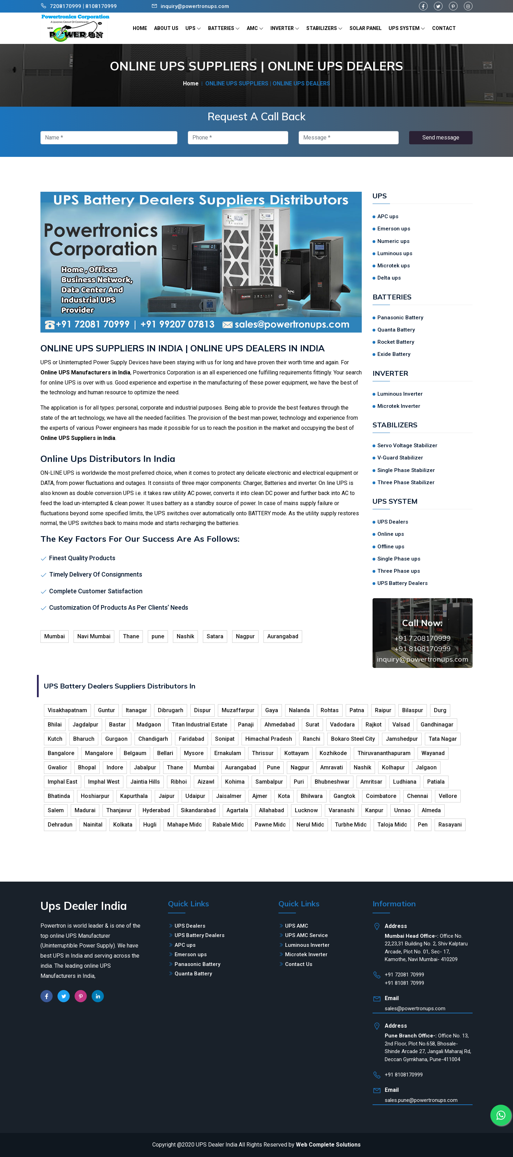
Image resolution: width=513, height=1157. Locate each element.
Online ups (390, 534)
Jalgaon (426, 767)
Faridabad (191, 739)
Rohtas (330, 710)
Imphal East (62, 781)
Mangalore (99, 753)
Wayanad (433, 753)
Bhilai (55, 724)
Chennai (417, 796)
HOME (140, 28)
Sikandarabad (198, 810)
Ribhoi (179, 781)
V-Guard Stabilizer (400, 458)
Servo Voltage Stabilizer (407, 445)
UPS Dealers (392, 522)
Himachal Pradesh (268, 739)
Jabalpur (145, 767)
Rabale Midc (228, 824)
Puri (299, 781)
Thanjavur (119, 810)
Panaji (246, 724)
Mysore (194, 753)
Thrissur (263, 753)
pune (158, 636)
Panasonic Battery (400, 317)
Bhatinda (59, 796)
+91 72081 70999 (404, 975)
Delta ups (389, 278)
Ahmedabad (280, 724)
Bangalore (61, 753)
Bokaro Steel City (353, 739)
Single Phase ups (398, 559)
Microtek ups (393, 265)
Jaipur (167, 796)
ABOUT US (166, 28)
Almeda (431, 810)
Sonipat (225, 739)
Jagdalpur (85, 724)
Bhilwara (312, 796)
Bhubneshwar (332, 781)
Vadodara (342, 724)
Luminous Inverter (400, 394)
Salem (56, 810)
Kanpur (374, 810)
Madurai (85, 810)
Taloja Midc (392, 824)
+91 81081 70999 (404, 983)
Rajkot (374, 724)
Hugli (149, 824)
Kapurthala (134, 796)
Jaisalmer (229, 796)
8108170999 (101, 6)
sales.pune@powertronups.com (421, 1100)
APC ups (387, 216)
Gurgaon (116, 739)
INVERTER (284, 28)
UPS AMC (296, 926)
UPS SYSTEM (407, 28)
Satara (215, 636)
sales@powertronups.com (415, 1008)
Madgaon (149, 724)
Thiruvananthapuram (384, 753)
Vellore (448, 796)
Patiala (436, 781)
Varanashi (341, 810)
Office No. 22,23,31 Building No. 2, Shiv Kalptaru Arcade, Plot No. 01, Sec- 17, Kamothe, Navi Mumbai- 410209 (426, 948)
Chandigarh (153, 739)
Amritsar (371, 781)
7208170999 (65, 6)
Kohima (235, 781)
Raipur (383, 710)
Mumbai (54, 636)
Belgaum (135, 753)
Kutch (55, 739)
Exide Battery (394, 354)
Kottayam (296, 753)
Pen (423, 824)
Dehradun (60, 824)
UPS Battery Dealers (402, 583)
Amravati (331, 767)
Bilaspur (412, 710)
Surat (312, 724)
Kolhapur (393, 767)
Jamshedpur (402, 739)
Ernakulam (227, 753)
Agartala (237, 810)
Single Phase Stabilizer (406, 470)
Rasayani (450, 824)
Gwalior (57, 767)
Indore (115, 767)
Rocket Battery (395, 342)
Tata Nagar (443, 739)
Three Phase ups (398, 571)
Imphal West (104, 781)
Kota (284, 796)
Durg (440, 710)
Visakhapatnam (67, 710)
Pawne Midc (270, 824)
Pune (273, 767)
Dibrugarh (170, 710)
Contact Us (298, 964)
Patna (357, 710)
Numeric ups (393, 241)
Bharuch (83, 739)
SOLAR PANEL (366, 28)
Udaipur (195, 796)
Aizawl (206, 781)
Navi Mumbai (93, 636)
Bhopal (87, 767)
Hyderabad (156, 810)
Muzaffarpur (238, 710)
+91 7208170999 (423, 638)
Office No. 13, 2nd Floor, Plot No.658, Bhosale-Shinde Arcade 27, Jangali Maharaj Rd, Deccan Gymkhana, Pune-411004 (428, 1048)
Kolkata (122, 824)
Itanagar (136, 710)
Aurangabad (282, 636)
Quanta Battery (396, 330)
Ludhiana (404, 781)
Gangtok (344, 796)
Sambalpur (269, 781)
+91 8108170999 (423, 648)
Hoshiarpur (95, 796)
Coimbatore (381, 796)
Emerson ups (393, 229)
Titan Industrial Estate (199, 724)
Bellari (165, 753)
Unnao (402, 810)
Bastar (117, 724)
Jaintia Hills (145, 781)
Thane (131, 636)
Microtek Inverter (398, 406)
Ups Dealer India (83, 906)
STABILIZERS (324, 28)
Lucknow (306, 810)
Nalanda (299, 710)
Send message (440, 137)
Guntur (106, 710)
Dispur (202, 710)
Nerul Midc (310, 824)
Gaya (271, 710)
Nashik (185, 636)
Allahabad (271, 810)
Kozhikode (333, 753)
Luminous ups (394, 253)
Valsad (401, 724)
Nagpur (245, 636)
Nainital (92, 824)
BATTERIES (224, 28)
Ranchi (311, 739)
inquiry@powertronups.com (195, 6)
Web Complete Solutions (328, 1144)
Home (191, 83)
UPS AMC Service (306, 935)
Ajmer (259, 796)
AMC (255, 28)
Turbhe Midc (351, 824)
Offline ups (390, 546)
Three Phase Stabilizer (406, 482)
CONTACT (444, 28)
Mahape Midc (184, 824)
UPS (193, 28)
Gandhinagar (437, 724)
